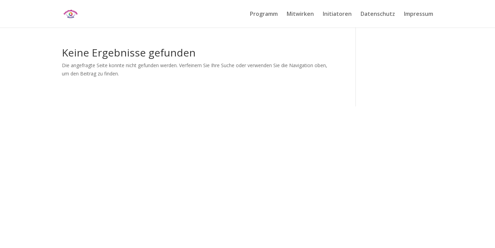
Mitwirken (300, 14)
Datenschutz (378, 14)
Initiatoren (337, 14)
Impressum (418, 14)
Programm (264, 14)
